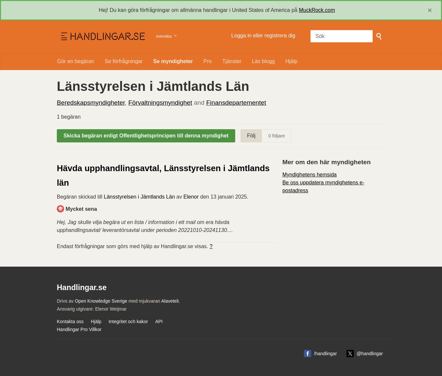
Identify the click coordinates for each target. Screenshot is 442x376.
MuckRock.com (317, 10)
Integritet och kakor (128, 321)
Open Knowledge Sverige (101, 301)
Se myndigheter (173, 61)
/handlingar (325, 353)
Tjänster (231, 61)
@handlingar (369, 353)
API (159, 321)
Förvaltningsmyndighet (160, 102)
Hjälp (291, 61)
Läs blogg (263, 61)
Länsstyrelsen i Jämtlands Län (139, 197)
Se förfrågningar (124, 61)
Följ (251, 135)
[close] (430, 10)
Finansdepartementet (236, 102)
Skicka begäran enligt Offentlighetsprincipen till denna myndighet (146, 135)
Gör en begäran (75, 61)
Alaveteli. (170, 301)
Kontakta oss (70, 321)
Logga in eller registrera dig (263, 35)
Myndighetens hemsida (309, 174)
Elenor (191, 197)
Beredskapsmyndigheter (91, 102)
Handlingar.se (102, 36)
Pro (207, 61)
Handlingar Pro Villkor (79, 329)
